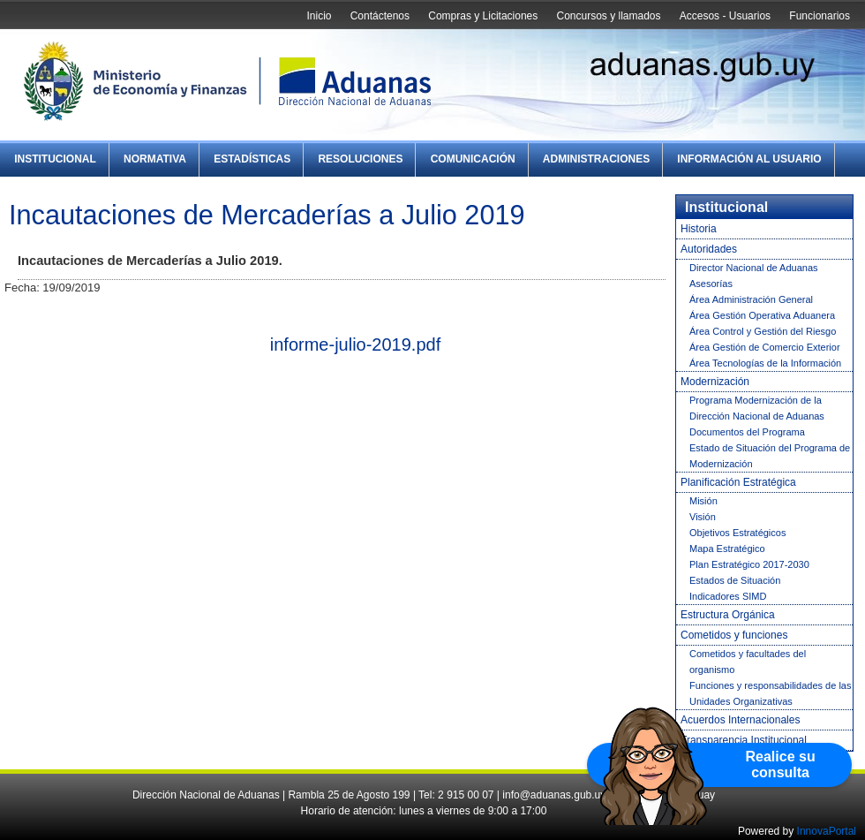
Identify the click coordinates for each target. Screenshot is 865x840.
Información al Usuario (749, 159)
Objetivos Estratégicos (737, 532)
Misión (703, 501)
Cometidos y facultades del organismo (747, 661)
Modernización (715, 381)
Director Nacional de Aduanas (753, 267)
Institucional (55, 159)
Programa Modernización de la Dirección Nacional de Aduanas (756, 408)
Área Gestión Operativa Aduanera (762, 315)
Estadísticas (252, 159)
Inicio (318, 16)
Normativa (155, 159)
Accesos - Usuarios (725, 16)
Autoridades (709, 249)
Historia (699, 229)
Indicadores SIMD (727, 596)
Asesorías (711, 283)
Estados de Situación (734, 580)
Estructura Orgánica (728, 615)
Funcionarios (819, 16)
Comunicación (473, 159)
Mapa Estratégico (727, 548)
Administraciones (596, 159)
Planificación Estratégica (738, 482)
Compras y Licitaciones (483, 16)
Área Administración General (751, 299)
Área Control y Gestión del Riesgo (762, 331)
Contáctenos (380, 16)
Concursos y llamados (608, 16)
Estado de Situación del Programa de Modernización (769, 456)
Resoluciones (360, 159)
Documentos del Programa (747, 432)
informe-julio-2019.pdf (355, 344)
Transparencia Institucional (744, 740)
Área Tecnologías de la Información (765, 363)
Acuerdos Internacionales (740, 720)
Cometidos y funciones (734, 635)
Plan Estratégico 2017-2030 (749, 564)
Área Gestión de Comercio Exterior (764, 347)
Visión (702, 516)
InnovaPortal (826, 831)
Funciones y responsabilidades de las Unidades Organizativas (770, 693)
